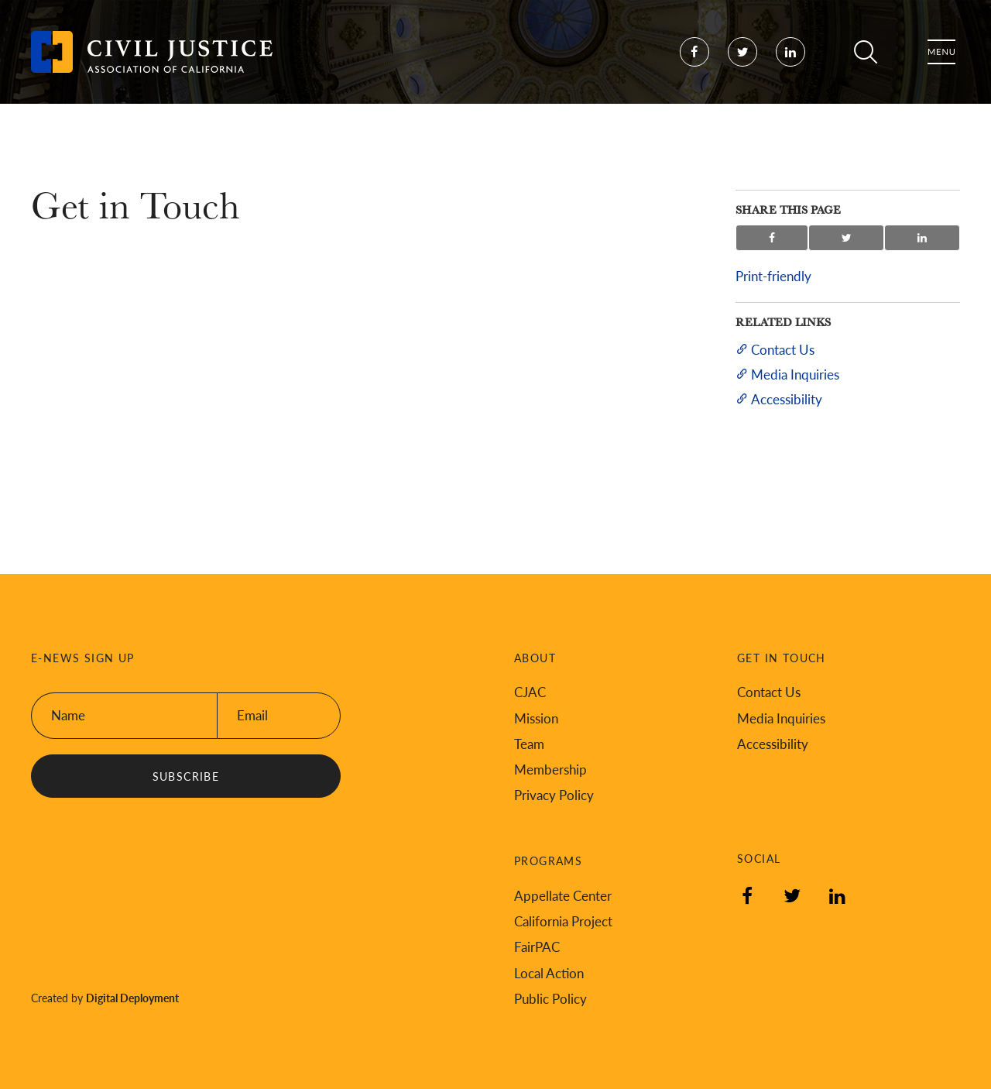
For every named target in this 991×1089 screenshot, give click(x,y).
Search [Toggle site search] (865, 62)
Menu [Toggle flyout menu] (941, 62)
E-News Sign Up (83, 658)
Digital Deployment (132, 997)
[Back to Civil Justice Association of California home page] (152, 62)
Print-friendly (773, 275)
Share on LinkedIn (922, 238)
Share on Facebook (772, 238)
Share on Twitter (846, 238)
